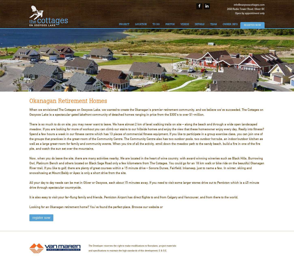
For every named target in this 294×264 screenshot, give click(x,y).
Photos (170, 24)
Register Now (252, 25)
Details (199, 24)
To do (156, 24)
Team (213, 24)
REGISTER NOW (41, 218)
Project (124, 24)
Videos (184, 24)
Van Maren (54, 248)
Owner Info (230, 24)
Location (141, 24)
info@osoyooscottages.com (249, 4)
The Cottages (48, 16)
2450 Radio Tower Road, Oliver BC (246, 9)
